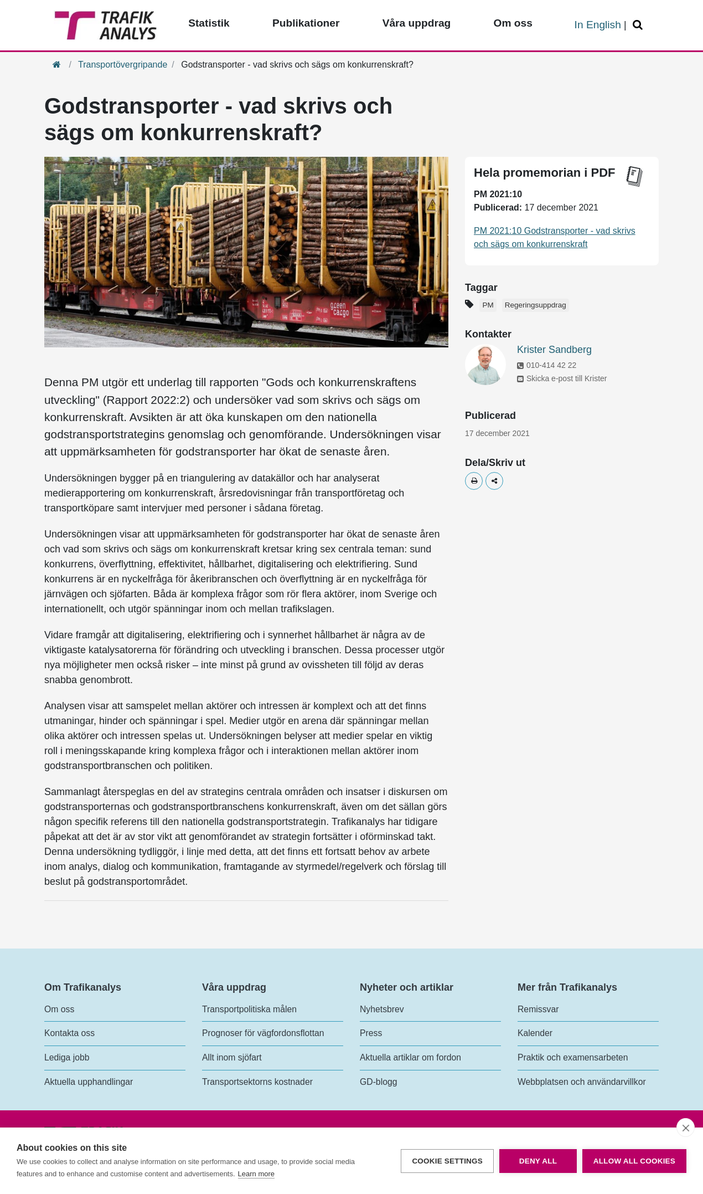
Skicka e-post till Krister (562, 378)
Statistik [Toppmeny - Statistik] (209, 23)
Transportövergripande (122, 64)
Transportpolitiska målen (249, 1009)
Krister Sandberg (554, 349)
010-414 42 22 (546, 365)
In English (598, 24)
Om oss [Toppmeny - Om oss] (512, 23)
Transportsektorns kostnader (257, 1082)
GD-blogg (378, 1082)
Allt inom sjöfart (232, 1057)
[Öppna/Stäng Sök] (639, 25)
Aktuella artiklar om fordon (410, 1057)
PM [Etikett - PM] (487, 305)
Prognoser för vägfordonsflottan (263, 1033)
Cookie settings (447, 1161)
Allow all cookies (634, 1161)
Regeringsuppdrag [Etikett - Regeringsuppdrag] (535, 305)
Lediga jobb (66, 1057)
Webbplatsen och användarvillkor (582, 1082)
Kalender (535, 1033)
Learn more (256, 1174)
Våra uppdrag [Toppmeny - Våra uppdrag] (416, 23)
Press (371, 1033)
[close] (685, 1127)
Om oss (59, 1009)
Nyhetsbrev (382, 1009)
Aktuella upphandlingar (88, 1082)
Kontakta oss (69, 1033)
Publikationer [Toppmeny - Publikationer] (306, 23)
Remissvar (538, 1009)
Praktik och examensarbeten (573, 1057)
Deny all (538, 1161)
